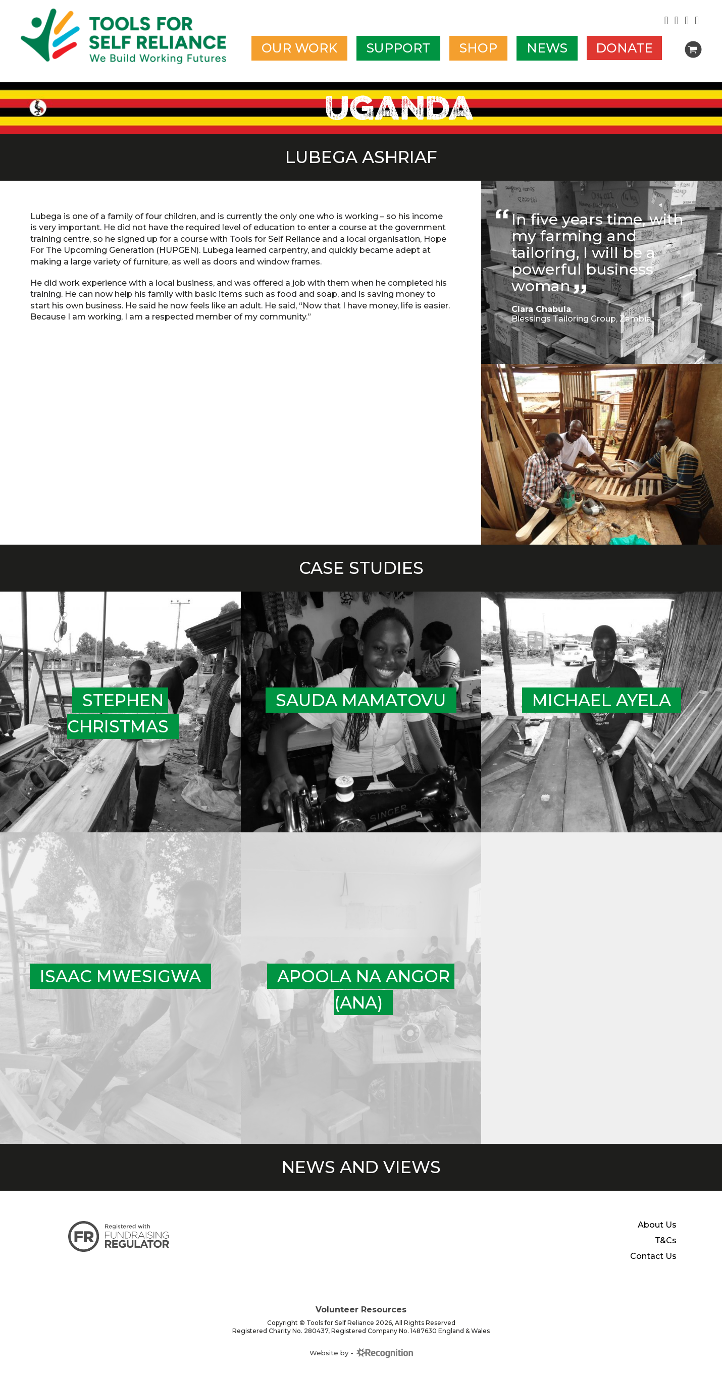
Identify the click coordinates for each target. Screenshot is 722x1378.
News (547, 48)
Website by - (361, 1360)
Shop (478, 48)
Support (398, 48)
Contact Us (653, 1264)
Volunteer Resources (361, 1317)
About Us (657, 1233)
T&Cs (666, 1249)
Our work (299, 48)
